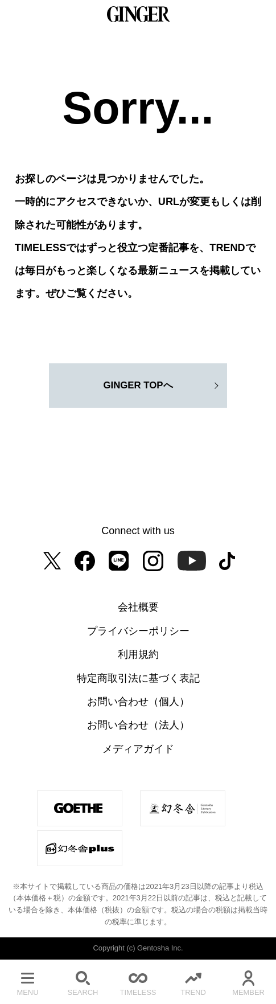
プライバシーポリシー (138, 631)
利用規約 (138, 654)
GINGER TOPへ (137, 385)
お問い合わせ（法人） (138, 725)
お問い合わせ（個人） (138, 701)
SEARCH (82, 982)
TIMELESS (138, 982)
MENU (27, 982)
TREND (193, 982)
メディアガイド (138, 749)
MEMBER (248, 982)
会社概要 (138, 607)
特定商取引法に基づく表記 (138, 678)
